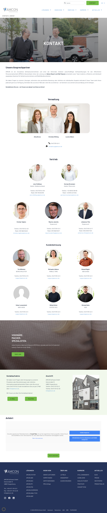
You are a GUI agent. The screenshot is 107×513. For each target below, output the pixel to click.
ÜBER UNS (72, 10)
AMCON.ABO (29, 478)
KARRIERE (84, 10)
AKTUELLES (97, 10)
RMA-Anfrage (47, 484)
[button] (4, 509)
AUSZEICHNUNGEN (65, 481)
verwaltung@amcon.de (55, 146)
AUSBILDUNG (81, 478)
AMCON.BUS (29, 481)
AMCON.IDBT (29, 496)
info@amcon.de (14, 388)
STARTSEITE (5, 16)
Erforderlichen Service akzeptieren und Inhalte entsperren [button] (84, 438)
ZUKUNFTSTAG (81, 487)
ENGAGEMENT (64, 478)
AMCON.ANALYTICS (31, 493)
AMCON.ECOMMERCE (32, 490)
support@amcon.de (21, 278)
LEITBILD (63, 475)
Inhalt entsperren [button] (84, 432)
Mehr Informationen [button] (37, 438)
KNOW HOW (59, 10)
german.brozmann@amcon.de (70, 195)
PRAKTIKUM (80, 484)
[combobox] (74, 3)
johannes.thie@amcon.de (85, 233)
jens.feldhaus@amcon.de (37, 195)
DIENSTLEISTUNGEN (49, 475)
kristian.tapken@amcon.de (21, 233)
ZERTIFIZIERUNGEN (48, 481)
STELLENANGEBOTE (83, 475)
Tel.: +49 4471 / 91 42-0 (10, 488)
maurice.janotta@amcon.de (53, 233)
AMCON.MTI (29, 484)
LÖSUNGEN (46, 10)
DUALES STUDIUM (82, 481)
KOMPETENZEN (47, 478)
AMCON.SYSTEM (30, 475)
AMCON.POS (29, 487)
